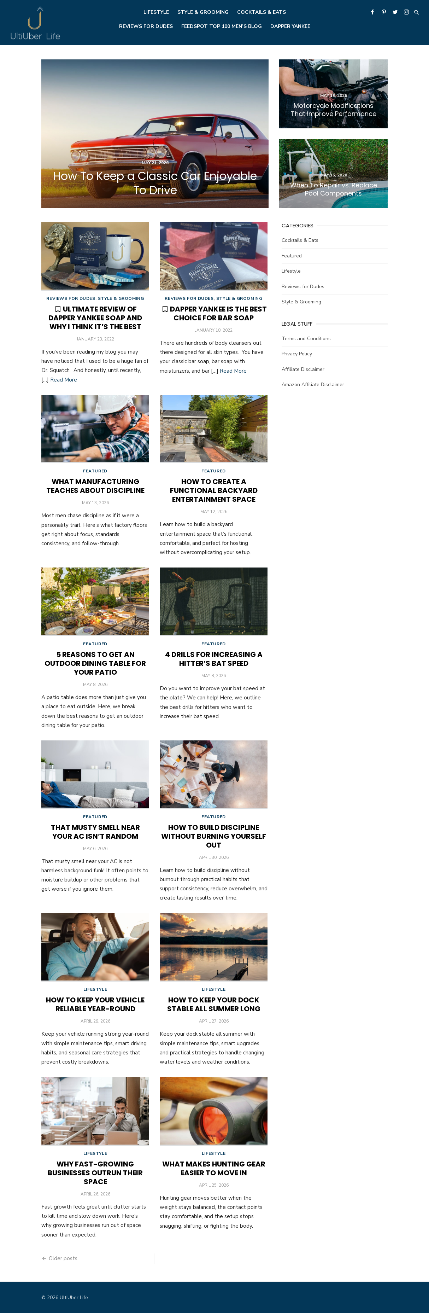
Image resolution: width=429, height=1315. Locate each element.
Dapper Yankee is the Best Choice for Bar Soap (218, 313)
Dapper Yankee (290, 26)
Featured (95, 472)
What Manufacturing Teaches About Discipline (95, 486)
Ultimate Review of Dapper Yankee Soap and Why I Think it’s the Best (95, 318)
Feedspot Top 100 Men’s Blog (221, 26)
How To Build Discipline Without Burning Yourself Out (213, 837)
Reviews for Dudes (146, 26)
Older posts (63, 1260)
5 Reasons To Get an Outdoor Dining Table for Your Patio (95, 664)
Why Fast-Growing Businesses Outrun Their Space (95, 1175)
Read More (63, 380)
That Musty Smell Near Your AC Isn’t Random (95, 833)
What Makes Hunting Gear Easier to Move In (213, 1170)
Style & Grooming (203, 12)
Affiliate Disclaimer (303, 369)
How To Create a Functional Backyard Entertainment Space (214, 491)
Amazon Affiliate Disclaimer (313, 384)
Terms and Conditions (306, 338)
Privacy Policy (297, 353)
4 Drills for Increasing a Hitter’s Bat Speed (214, 660)
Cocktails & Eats (261, 12)
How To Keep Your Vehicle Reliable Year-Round (95, 1006)
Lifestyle (156, 12)
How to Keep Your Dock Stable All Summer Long (213, 1006)
